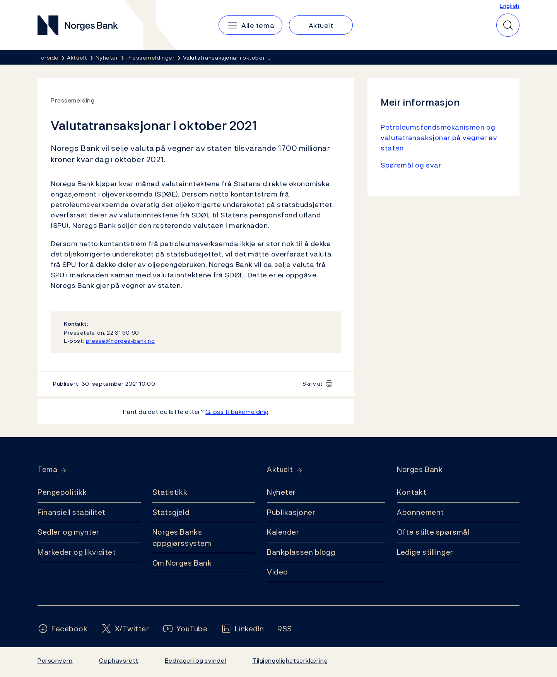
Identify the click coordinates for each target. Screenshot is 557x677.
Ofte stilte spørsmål (433, 532)
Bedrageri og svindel (195, 660)
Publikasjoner (291, 512)
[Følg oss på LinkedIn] (243, 628)
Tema (47, 469)
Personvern (55, 660)
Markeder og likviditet (77, 552)
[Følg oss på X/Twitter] (125, 628)
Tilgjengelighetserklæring (290, 660)
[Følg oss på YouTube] (185, 628)
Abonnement (420, 512)
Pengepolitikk (62, 492)
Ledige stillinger (425, 552)
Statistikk (170, 492)
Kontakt (411, 492)
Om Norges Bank (182, 562)
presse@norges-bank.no (120, 341)
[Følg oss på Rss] (284, 628)
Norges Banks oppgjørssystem (182, 538)
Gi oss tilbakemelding (237, 411)
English (509, 6)
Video (277, 571)
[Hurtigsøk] (507, 25)
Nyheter (281, 492)
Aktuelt (280, 469)
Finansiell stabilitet (72, 512)
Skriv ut (312, 384)
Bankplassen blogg (301, 552)
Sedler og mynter (68, 532)
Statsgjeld (171, 512)
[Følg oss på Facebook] (63, 628)
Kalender (283, 532)
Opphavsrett (118, 660)
